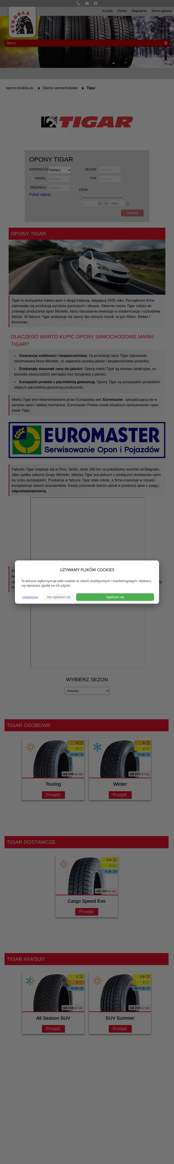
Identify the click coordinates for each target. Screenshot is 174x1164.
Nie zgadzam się (58, 597)
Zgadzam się (115, 597)
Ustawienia (30, 597)
